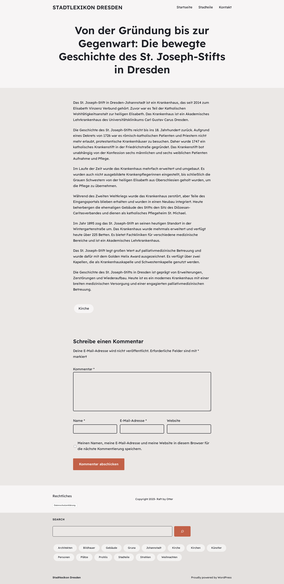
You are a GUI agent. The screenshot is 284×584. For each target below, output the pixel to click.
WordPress (225, 577)
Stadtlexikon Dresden (87, 7)
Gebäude (111, 547)
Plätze (84, 557)
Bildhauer (89, 547)
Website (173, 420)
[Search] (182, 531)
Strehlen (145, 557)
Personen (64, 557)
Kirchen (195, 547)
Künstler (216, 547)
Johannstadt (135, 102)
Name (79, 420)
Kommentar (84, 369)
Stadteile (123, 557)
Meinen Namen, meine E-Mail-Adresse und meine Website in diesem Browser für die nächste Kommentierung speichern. (143, 446)
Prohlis (103, 557)
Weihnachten (169, 557)
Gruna (131, 547)
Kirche (84, 308)
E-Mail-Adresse (133, 420)
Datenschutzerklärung (65, 505)
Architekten (65, 547)
